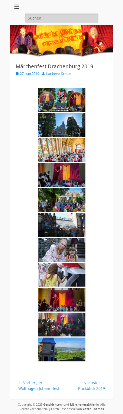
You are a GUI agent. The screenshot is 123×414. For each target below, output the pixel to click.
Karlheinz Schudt (58, 73)
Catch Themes (93, 409)
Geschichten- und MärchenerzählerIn (71, 404)
